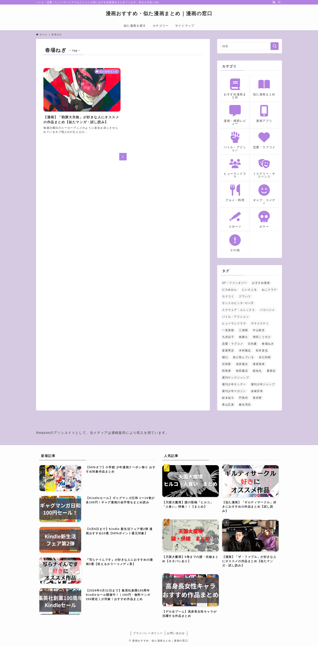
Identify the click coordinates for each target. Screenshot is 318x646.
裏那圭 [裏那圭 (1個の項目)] (271, 370)
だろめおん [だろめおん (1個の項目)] (229, 289)
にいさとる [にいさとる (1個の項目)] (249, 289)
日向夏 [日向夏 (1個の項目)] (252, 343)
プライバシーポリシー (148, 633)
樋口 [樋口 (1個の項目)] (225, 357)
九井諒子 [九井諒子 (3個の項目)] (228, 336)
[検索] (279, 2)
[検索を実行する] (274, 46)
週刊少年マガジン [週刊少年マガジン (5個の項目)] (234, 391)
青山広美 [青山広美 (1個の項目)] (228, 404)
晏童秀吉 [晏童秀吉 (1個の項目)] (228, 350)
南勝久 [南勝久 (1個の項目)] (243, 336)
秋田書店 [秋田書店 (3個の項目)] (242, 370)
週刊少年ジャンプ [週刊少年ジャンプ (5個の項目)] (263, 384)
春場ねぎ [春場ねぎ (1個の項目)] (268, 343)
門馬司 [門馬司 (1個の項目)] (243, 397)
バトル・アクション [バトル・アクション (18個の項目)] (235, 316)
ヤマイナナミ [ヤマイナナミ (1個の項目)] (260, 323)
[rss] (274, 2)
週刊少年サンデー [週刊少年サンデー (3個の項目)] (234, 384)
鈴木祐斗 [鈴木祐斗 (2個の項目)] (228, 397)
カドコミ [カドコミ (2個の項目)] (228, 296)
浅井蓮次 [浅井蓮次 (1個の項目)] (242, 364)
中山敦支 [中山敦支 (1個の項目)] (259, 330)
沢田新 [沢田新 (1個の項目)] (226, 364)
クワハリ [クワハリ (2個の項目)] (245, 296)
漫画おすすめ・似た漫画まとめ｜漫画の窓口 (159, 13)
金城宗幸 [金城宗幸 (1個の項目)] (257, 391)
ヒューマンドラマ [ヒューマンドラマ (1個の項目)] (234, 323)
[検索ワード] (249, 46)
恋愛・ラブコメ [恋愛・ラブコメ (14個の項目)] (232, 343)
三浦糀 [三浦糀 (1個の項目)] (243, 330)
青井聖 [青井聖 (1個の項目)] (257, 397)
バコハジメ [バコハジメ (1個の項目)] (267, 309)
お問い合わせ (176, 633)
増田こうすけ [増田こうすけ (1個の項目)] (262, 336)
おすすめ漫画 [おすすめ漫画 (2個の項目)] (261, 282)
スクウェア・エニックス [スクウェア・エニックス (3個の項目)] (238, 309)
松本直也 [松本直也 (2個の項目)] (262, 350)
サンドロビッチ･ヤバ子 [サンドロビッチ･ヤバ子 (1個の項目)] (238, 303)
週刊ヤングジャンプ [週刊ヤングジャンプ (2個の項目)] (235, 377)
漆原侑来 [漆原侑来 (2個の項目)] (259, 364)
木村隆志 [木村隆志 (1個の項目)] (245, 350)
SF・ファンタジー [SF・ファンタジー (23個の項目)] (234, 282)
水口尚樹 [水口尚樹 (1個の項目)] (265, 357)
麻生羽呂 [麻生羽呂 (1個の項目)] (245, 404)
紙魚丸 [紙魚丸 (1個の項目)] (257, 370)
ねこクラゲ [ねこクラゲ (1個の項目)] (269, 289)
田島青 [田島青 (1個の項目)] (226, 370)
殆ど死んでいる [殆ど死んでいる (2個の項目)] (243, 357)
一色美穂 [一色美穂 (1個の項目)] (228, 330)
